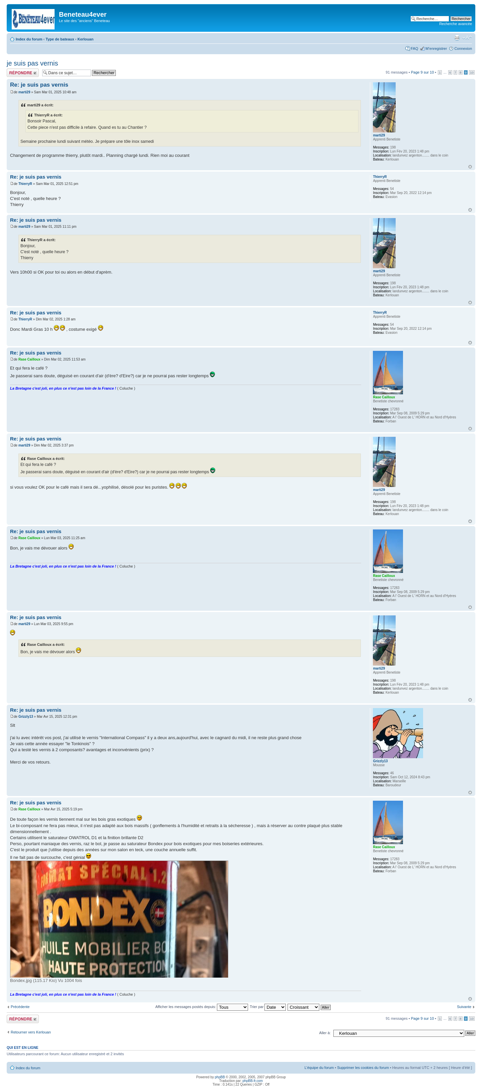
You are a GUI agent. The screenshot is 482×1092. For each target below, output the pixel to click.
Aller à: (325, 1033)
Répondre (23, 73)
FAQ (414, 48)
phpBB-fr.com (253, 1081)
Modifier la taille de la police (467, 38)
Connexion (463, 48)
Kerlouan (85, 39)
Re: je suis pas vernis (39, 85)
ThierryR (25, 184)
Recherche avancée (455, 24)
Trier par (268, 1007)
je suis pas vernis (32, 63)
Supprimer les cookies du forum (363, 1068)
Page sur (422, 72)
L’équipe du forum (319, 1068)
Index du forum (29, 39)
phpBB (220, 1077)
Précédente (20, 1007)
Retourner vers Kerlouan (31, 1032)
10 (472, 72)
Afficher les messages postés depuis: (201, 1007)
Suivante (464, 1007)
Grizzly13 (25, 716)
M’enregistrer (436, 48)
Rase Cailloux (29, 359)
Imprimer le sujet (457, 38)
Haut (470, 167)
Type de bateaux (60, 39)
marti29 (24, 92)
